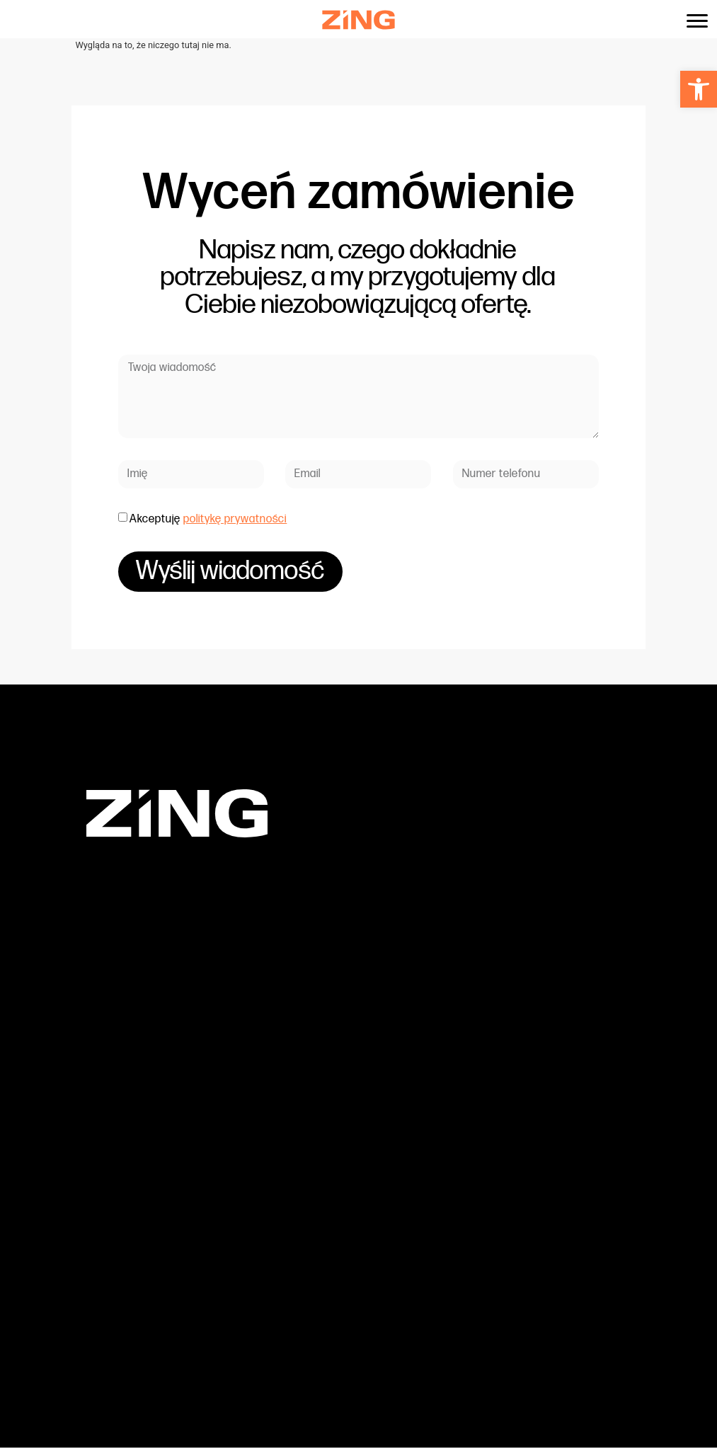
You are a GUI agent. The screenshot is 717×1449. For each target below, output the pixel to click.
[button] (698, 89)
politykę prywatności (235, 519)
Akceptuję (208, 519)
